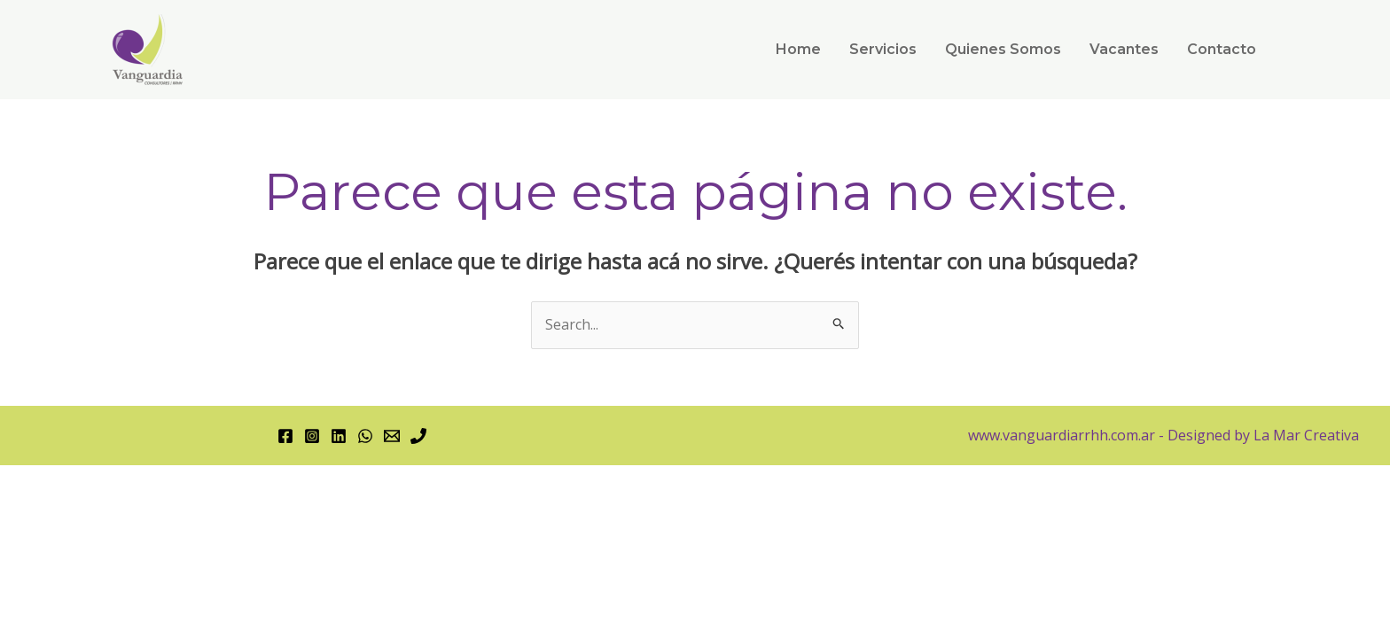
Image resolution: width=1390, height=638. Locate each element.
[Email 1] (392, 436)
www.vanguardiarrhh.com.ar (1061, 435)
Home (798, 49)
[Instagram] (312, 436)
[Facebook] (285, 436)
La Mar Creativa (1304, 435)
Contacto (1221, 49)
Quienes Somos (1003, 49)
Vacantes (1124, 49)
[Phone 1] (418, 436)
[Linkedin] (339, 436)
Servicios (883, 49)
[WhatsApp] (365, 436)
